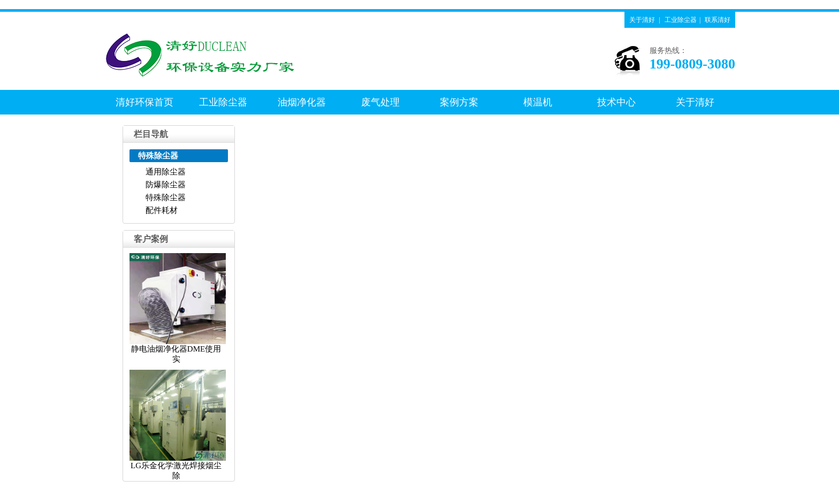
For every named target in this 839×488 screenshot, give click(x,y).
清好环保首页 (144, 102)
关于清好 (642, 20)
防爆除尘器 (166, 184)
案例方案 (459, 102)
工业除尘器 (681, 20)
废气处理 (380, 102)
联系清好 (717, 20)
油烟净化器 (302, 102)
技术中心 (616, 102)
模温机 (537, 102)
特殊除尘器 (166, 197)
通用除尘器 (166, 171)
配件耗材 (162, 210)
